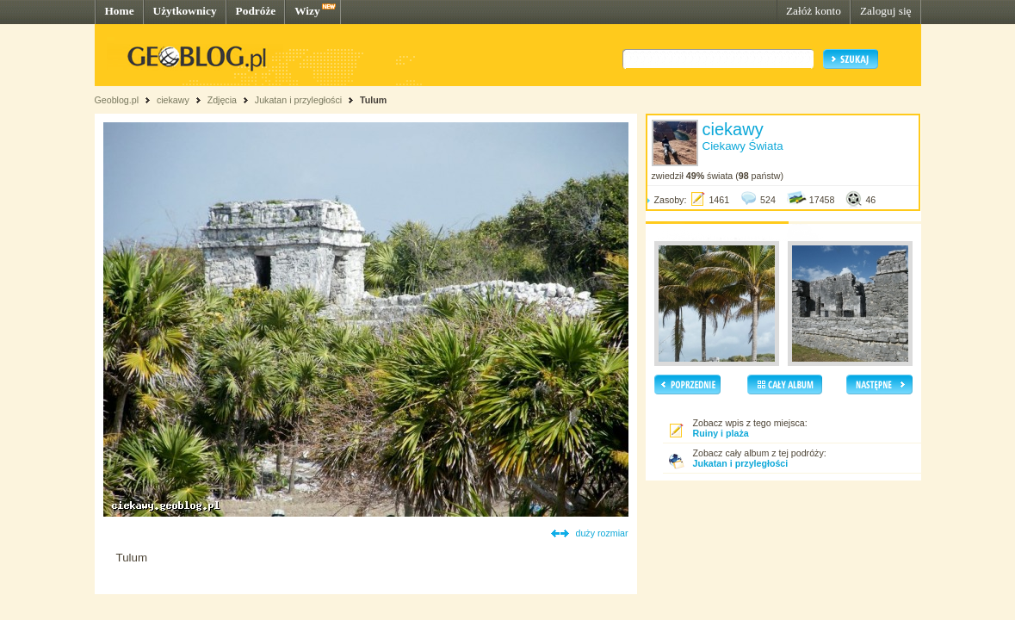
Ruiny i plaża (721, 433)
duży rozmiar (602, 533)
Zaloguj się (886, 10)
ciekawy (173, 100)
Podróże (256, 10)
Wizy (306, 10)
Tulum (373, 100)
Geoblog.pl (117, 100)
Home (119, 10)
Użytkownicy (185, 10)
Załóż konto (813, 10)
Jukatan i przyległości (298, 100)
